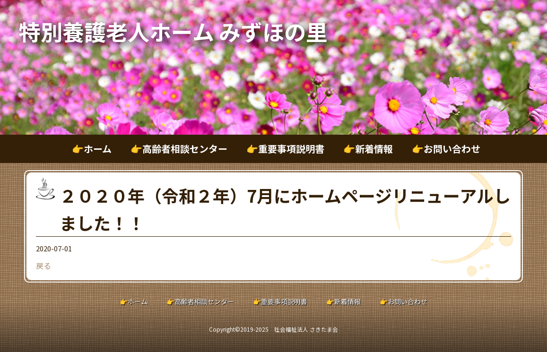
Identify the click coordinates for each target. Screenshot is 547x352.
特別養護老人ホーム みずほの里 (173, 31)
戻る (43, 265)
